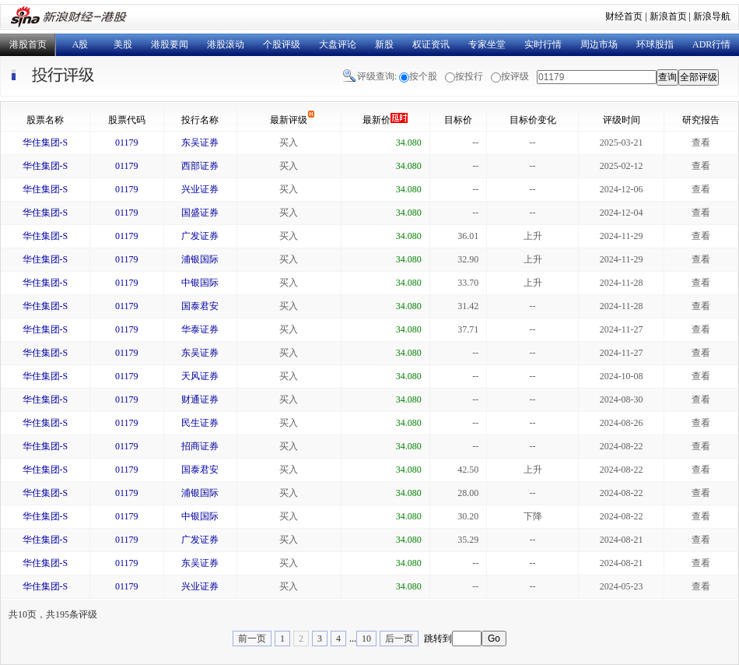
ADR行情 (711, 44)
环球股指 (655, 44)
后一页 (399, 638)
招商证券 (200, 446)
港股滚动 (225, 44)
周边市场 (599, 44)
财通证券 (200, 399)
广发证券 (200, 235)
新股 (384, 44)
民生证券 (200, 422)
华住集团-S (45, 142)
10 (366, 638)
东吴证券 (200, 142)
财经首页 (624, 16)
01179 (126, 142)
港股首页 (28, 44)
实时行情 (543, 44)
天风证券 (200, 376)
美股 (123, 44)
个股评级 (281, 44)
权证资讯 (431, 44)
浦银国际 (200, 259)
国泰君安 (200, 306)
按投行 (469, 76)
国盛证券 (200, 212)
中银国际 (200, 282)
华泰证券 (200, 329)
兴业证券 (200, 189)
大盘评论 (337, 44)
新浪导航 (711, 16)
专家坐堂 (487, 44)
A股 (80, 44)
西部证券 (200, 165)
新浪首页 (668, 16)
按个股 (423, 76)
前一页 (252, 638)
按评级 (515, 76)
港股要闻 (169, 44)
